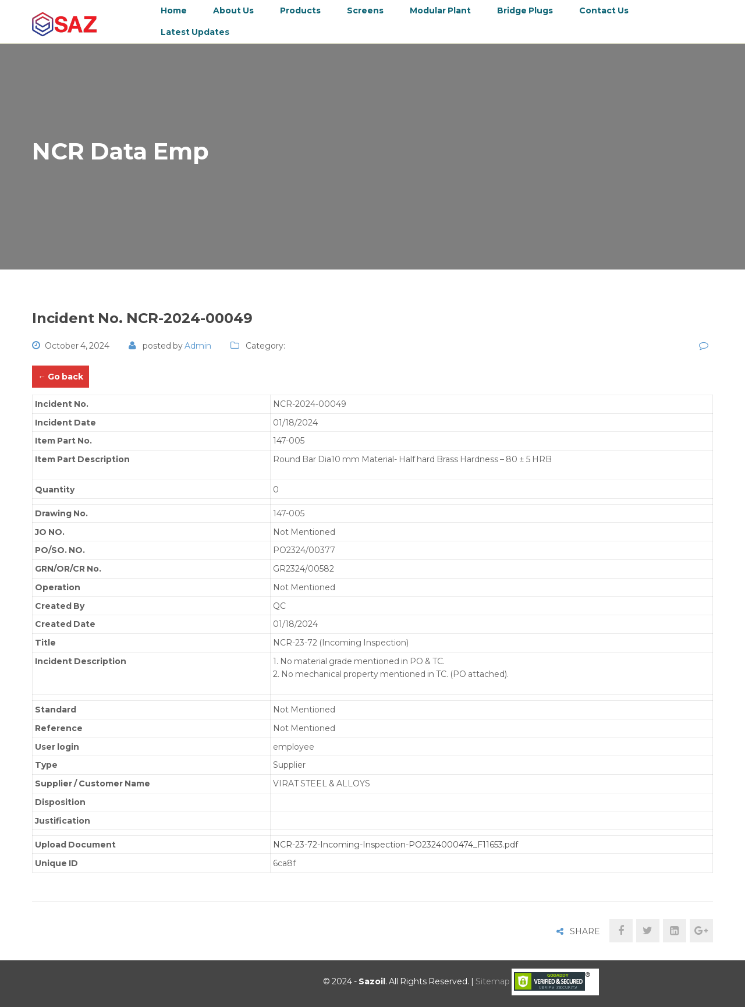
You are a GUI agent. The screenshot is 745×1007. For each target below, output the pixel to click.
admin (198, 346)
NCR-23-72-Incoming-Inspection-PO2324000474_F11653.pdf (395, 844)
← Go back (60, 376)
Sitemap (493, 981)
